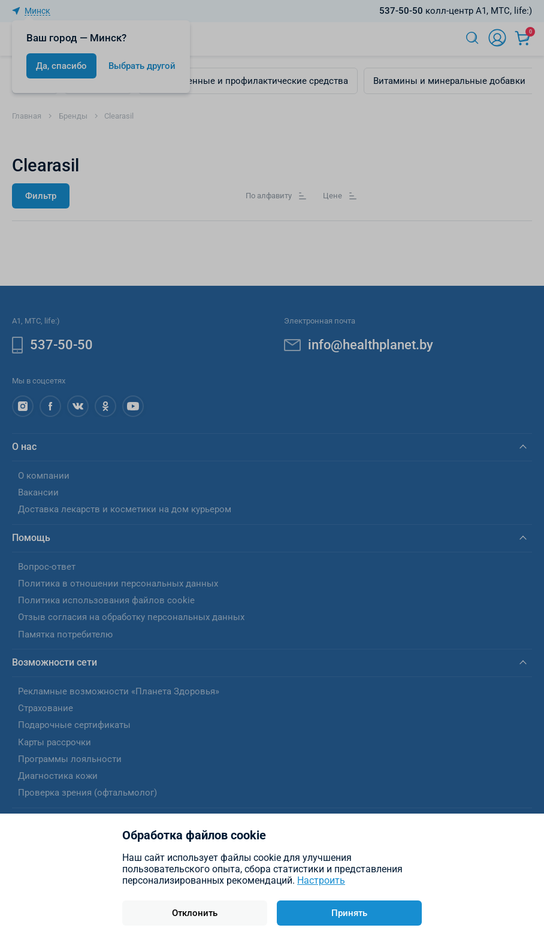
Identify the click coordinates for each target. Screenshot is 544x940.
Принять (349, 913)
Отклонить (194, 913)
